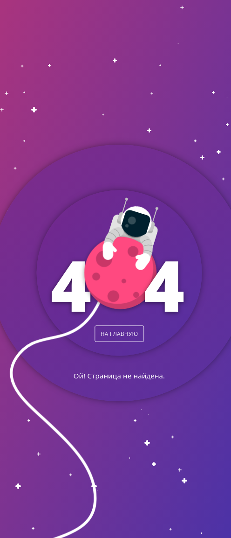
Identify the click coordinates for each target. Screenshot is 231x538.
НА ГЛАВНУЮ (119, 333)
